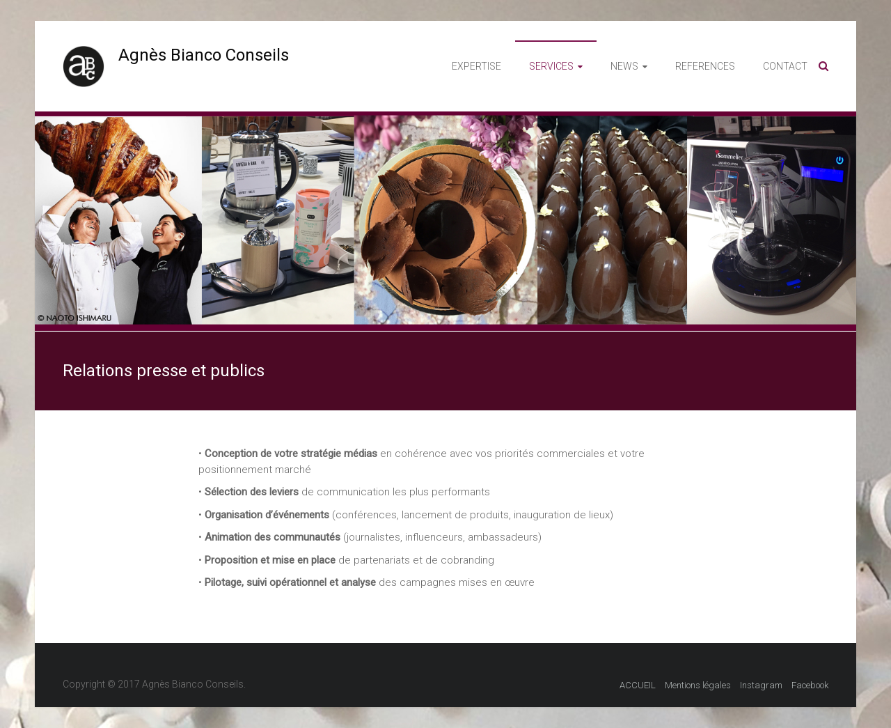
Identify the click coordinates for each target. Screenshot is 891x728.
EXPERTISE (476, 66)
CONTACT (785, 66)
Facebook (809, 685)
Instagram (761, 685)
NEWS (624, 66)
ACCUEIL (638, 685)
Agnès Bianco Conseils (203, 55)
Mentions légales (698, 685)
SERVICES (551, 66)
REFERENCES (705, 66)
